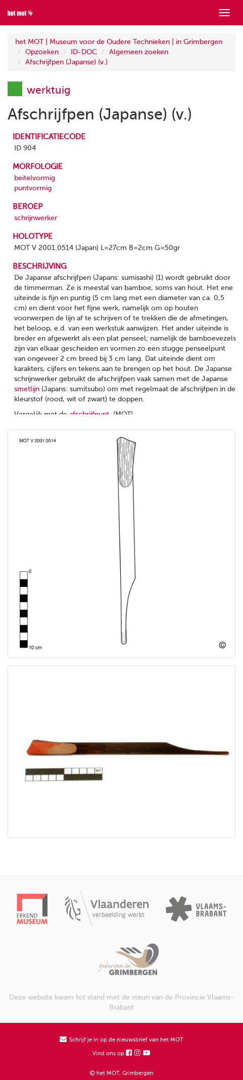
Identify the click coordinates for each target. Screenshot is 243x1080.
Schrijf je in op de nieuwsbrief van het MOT (121, 1039)
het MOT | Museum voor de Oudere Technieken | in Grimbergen (118, 42)
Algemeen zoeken (138, 52)
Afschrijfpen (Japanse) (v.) (66, 62)
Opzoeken (42, 52)
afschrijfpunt (89, 414)
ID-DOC (84, 52)
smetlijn (26, 389)
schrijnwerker (35, 218)
